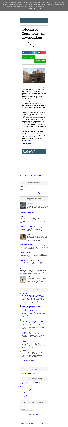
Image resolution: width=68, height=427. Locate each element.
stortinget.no (30, 144)
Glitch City (25, 352)
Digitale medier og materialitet (33, 175)
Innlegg (23, 406)
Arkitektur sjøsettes (27, 333)
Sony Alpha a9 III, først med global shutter (32, 390)
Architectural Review (28, 360)
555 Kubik (22, 217)
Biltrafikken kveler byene (27, 269)
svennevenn (29, 85)
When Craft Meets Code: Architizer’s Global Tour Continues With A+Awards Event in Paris (33, 296)
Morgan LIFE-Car (32, 203)
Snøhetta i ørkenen (32, 277)
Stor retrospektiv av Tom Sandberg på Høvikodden (31, 383)
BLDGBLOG (25, 351)
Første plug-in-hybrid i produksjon (29, 260)
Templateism (44, 423)
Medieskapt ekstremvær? (27, 213)
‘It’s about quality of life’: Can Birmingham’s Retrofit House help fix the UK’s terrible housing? (33, 309)
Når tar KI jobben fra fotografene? (29, 393)
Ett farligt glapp (26, 343)
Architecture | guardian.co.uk (31, 306)
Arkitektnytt (26, 332)
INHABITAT (25, 320)
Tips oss (40, 193)
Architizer (25, 294)
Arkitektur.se (26, 341)
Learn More (31, 8)
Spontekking (30, 234)
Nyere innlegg (28, 57)
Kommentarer (25, 409)
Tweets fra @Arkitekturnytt (27, 373)
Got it (39, 8)
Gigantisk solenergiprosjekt (27, 226)
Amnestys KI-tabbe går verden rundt (30, 396)
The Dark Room (24, 387)
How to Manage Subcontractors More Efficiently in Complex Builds (33, 322)
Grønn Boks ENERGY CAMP (28, 244)
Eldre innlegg (40, 61)
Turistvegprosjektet (25, 252)
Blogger (36, 414)
